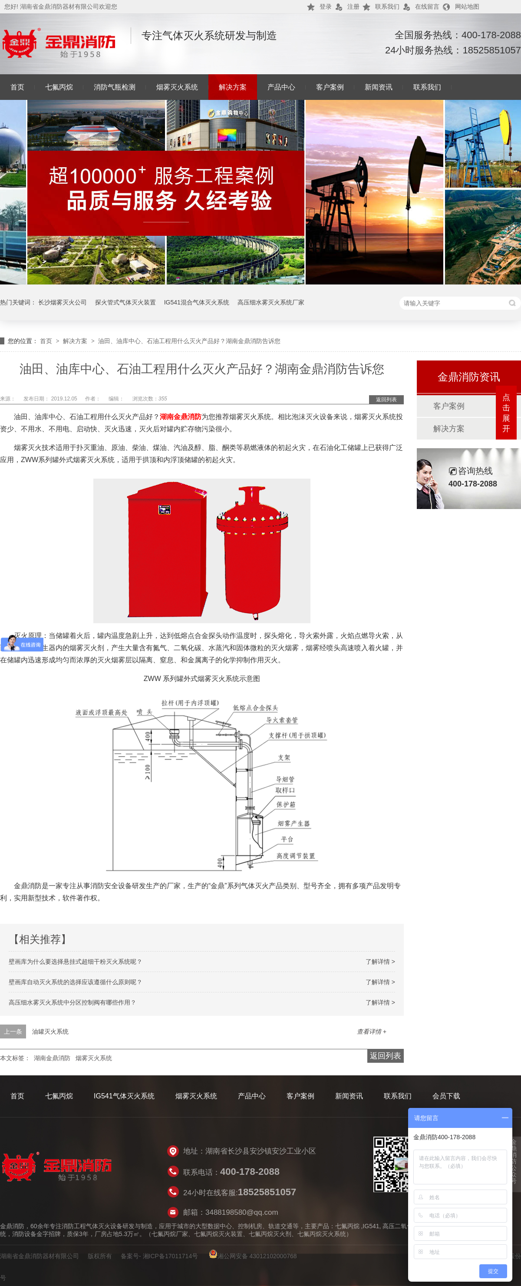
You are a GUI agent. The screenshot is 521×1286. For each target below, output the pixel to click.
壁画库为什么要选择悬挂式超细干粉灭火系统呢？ (75, 961)
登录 (326, 6)
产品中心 (281, 87)
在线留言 (427, 6)
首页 (17, 87)
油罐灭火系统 (50, 1031)
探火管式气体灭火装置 (125, 302)
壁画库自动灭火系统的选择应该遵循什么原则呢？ (75, 982)
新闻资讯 (378, 87)
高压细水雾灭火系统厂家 (270, 302)
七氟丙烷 (59, 87)
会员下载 (446, 1096)
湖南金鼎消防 (180, 416)
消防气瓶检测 (114, 87)
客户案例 (330, 87)
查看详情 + (371, 1031)
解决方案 (233, 87)
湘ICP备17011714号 (170, 1256)
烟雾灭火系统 (177, 87)
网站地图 (467, 6)
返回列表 (386, 400)
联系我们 (387, 6)
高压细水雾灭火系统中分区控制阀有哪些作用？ (72, 1002)
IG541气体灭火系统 (124, 1096)
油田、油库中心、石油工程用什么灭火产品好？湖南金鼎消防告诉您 (189, 340)
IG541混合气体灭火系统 (196, 302)
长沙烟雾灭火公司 (62, 302)
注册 (353, 6)
